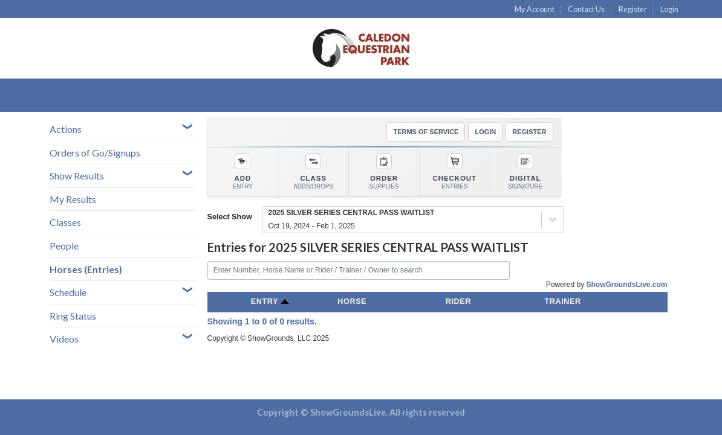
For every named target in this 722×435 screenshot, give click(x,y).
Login (669, 9)
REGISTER (529, 131)
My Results (73, 199)
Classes (65, 222)
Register (633, 9)
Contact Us (586, 9)
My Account (535, 9)
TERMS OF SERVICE (425, 131)
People (64, 245)
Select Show (229, 217)
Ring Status (73, 315)
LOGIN (485, 131)
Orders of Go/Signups (95, 152)
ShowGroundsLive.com (626, 284)
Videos (64, 338)
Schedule (68, 292)
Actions (66, 129)
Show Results (77, 175)
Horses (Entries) (86, 269)
